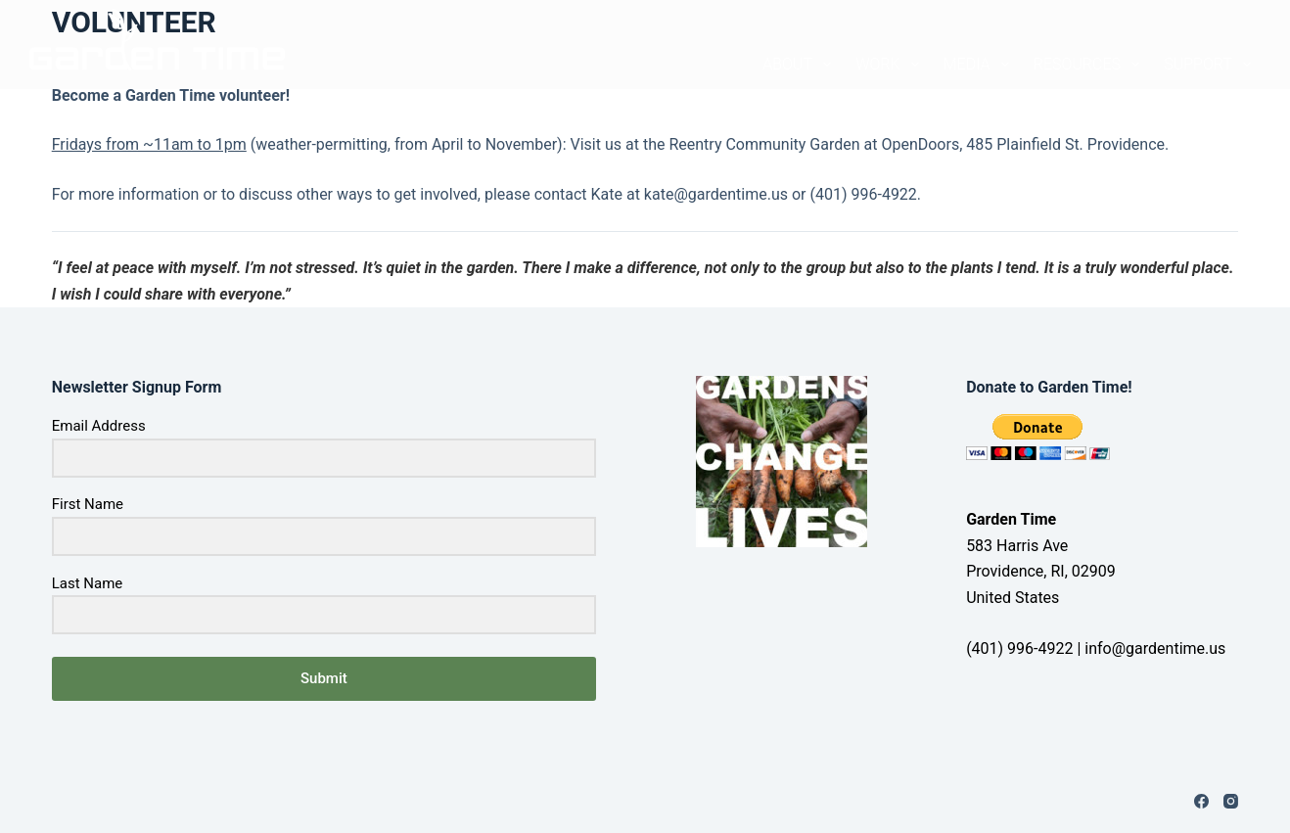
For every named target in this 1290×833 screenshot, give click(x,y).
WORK (888, 64)
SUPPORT (1207, 64)
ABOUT (797, 64)
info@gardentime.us (1154, 648)
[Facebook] (1201, 801)
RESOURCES (1088, 64)
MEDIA (978, 64)
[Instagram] (1230, 801)
